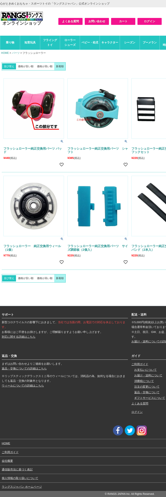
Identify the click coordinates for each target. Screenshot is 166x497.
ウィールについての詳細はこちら (23, 385)
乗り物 (10, 42)
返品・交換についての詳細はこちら (24, 368)
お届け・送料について (148, 375)
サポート (8, 314)
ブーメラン (150, 42)
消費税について (144, 381)
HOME (5, 52)
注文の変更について (147, 386)
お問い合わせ (96, 21)
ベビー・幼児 (89, 42)
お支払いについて (145, 369)
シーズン (129, 42)
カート (123, 21)
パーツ (16, 52)
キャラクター (109, 42)
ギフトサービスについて (149, 398)
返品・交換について (147, 392)
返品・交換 (9, 356)
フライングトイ (50, 42)
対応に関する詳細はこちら (18, 336)
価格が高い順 (45, 66)
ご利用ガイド (139, 364)
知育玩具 (30, 42)
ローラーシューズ (70, 42)
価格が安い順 (26, 66)
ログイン (149, 21)
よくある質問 (70, 21)
